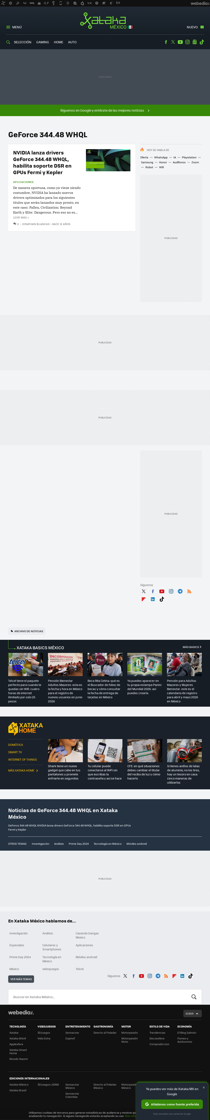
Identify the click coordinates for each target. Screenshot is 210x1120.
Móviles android (137, 844)
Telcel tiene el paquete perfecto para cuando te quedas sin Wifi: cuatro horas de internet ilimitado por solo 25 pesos (24, 691)
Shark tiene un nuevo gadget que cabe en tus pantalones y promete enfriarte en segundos (64, 772)
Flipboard (143, 598)
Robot (149, 167)
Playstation (189, 157)
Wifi (161, 167)
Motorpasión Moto (129, 1039)
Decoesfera (157, 1038)
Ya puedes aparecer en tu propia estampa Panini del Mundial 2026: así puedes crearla (144, 687)
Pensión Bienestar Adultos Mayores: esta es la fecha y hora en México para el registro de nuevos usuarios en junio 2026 (65, 691)
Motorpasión (129, 1032)
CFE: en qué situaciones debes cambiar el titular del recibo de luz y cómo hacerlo (143, 772)
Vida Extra (44, 1038)
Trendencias (157, 1032)
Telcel (80, 969)
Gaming (42, 42)
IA (174, 157)
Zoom (195, 162)
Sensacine (72, 1032)
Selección (22, 42)
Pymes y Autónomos (184, 1039)
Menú (17, 27)
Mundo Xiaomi (18, 1059)
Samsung (147, 162)
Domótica (15, 745)
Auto (72, 42)
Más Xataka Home (21, 770)
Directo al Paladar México (105, 1086)
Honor (163, 162)
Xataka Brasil (17, 1090)
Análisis (59, 844)
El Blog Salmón (186, 1032)
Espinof (70, 1038)
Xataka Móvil (17, 1038)
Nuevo (192, 27)
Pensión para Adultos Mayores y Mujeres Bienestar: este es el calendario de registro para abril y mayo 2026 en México (182, 691)
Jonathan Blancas (35, 224)
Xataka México (105, 21)
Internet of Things (22, 759)
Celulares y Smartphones (51, 947)
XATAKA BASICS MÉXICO (40, 647)
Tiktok (201, 42)
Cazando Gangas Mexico (87, 935)
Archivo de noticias (28, 631)
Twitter (173, 42)
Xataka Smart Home (18, 1051)
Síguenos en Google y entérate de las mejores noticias (102, 110)
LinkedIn (153, 598)
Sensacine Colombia (72, 1095)
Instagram (187, 42)
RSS (189, 590)
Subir (190, 1013)
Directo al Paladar (105, 1032)
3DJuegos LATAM (48, 1084)
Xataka (13, 1032)
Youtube (180, 42)
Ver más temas (21, 979)
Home (58, 42)
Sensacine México (72, 1086)
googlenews (194, 42)
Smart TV (15, 752)
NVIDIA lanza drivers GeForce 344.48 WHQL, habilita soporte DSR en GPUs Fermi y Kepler (42, 162)
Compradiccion (159, 1044)
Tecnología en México (108, 844)
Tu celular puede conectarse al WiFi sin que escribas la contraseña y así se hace (105, 772)
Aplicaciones (23, 182)
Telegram (180, 590)
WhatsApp (161, 157)
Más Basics (191, 647)
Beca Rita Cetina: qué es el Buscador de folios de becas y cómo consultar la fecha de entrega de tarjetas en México (104, 689)
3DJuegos (44, 1032)
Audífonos (179, 162)
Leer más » (21, 217)
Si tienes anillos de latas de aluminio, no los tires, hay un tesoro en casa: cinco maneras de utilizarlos (183, 774)
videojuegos (50, 969)
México (14, 969)
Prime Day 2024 (79, 844)
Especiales (16, 945)
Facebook (165, 42)
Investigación (40, 844)
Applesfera (16, 1044)
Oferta (144, 157)
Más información (135, 1116)
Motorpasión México (129, 1086)
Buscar (194, 997)
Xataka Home (25, 728)
